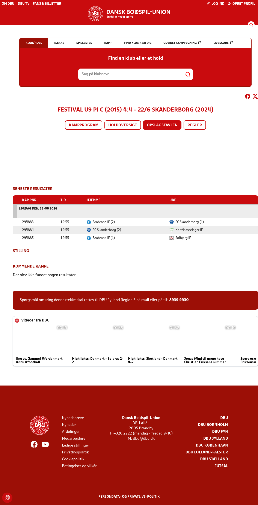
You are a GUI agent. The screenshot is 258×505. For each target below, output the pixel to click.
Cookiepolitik (73, 459)
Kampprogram (83, 125)
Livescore (223, 42)
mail (145, 300)
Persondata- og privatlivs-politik (129, 496)
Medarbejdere (73, 438)
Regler (194, 125)
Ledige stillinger (75, 445)
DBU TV (23, 3)
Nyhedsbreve (73, 418)
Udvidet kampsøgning (182, 42)
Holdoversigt (122, 125)
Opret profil (241, 4)
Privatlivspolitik (75, 452)
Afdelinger (71, 431)
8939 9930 (179, 300)
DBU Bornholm (213, 425)
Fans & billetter (47, 3)
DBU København (212, 445)
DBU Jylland (215, 438)
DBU (224, 418)
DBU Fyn (220, 431)
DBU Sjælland (214, 459)
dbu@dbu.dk (144, 438)
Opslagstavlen (162, 125)
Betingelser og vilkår (79, 466)
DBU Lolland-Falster (207, 452)
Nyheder (69, 425)
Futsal (221, 466)
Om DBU (8, 3)
